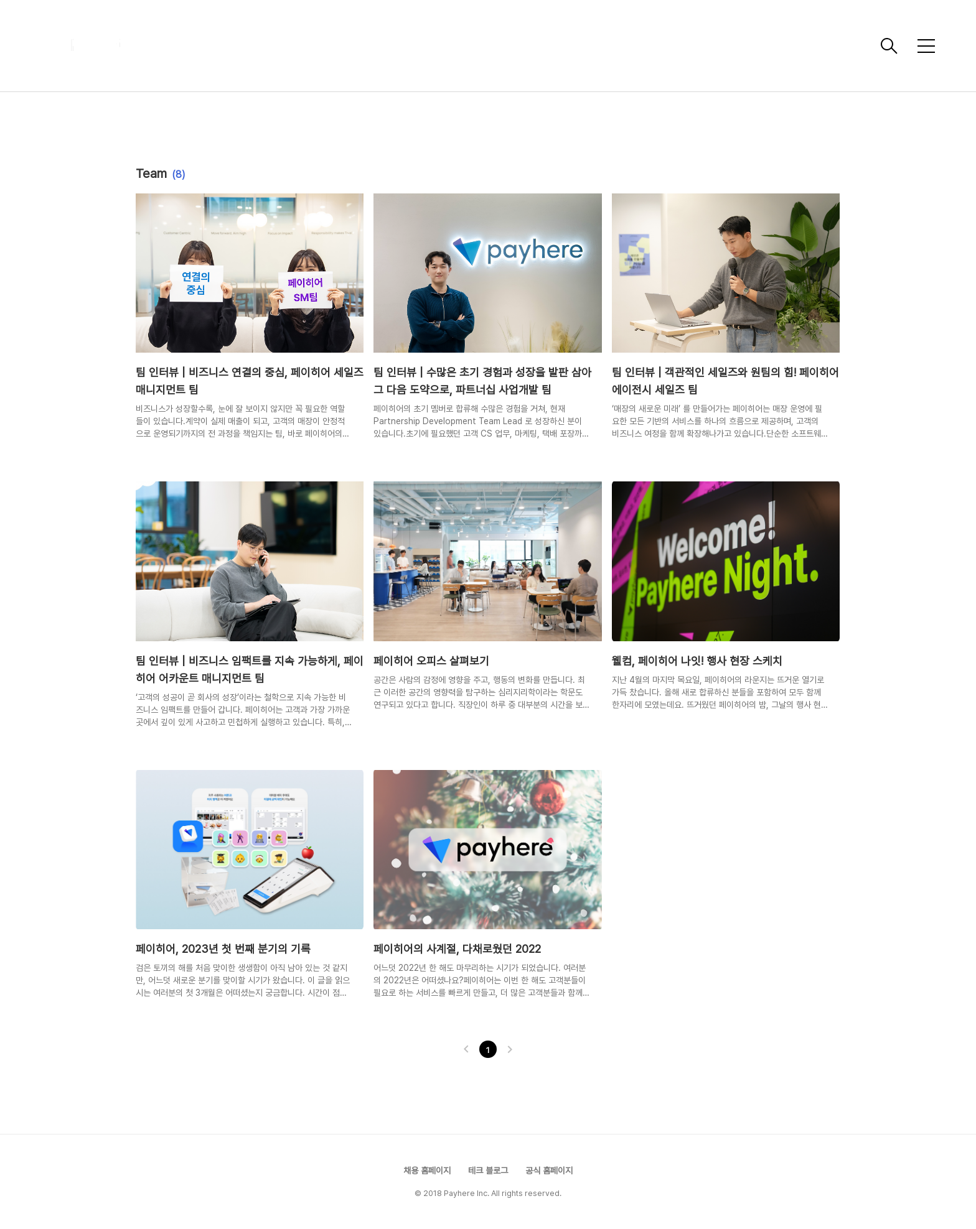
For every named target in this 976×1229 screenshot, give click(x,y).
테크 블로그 (488, 1171)
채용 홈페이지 (427, 1171)
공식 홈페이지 (549, 1171)
